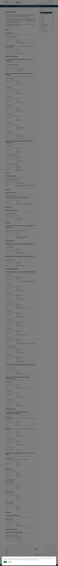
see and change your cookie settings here (32, 561)
